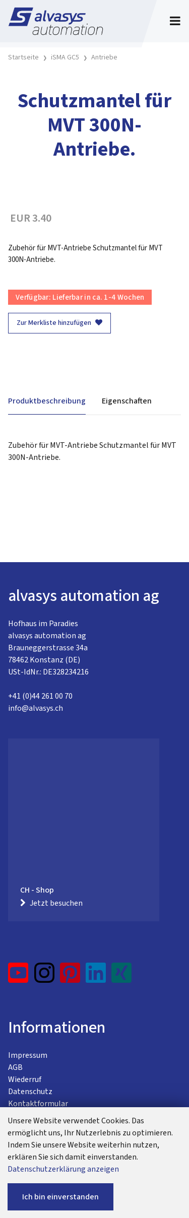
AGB (15, 1067)
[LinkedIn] (96, 977)
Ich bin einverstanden (60, 1196)
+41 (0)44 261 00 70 (40, 696)
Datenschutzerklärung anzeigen (63, 1169)
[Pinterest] (70, 977)
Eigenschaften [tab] (127, 401)
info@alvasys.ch (35, 708)
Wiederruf (24, 1079)
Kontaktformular (38, 1103)
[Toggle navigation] (175, 21)
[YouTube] (18, 977)
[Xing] (121, 977)
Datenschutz (30, 1091)
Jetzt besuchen (51, 903)
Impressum (27, 1055)
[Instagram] (44, 977)
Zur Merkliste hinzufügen (59, 323)
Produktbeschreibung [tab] (47, 401)
